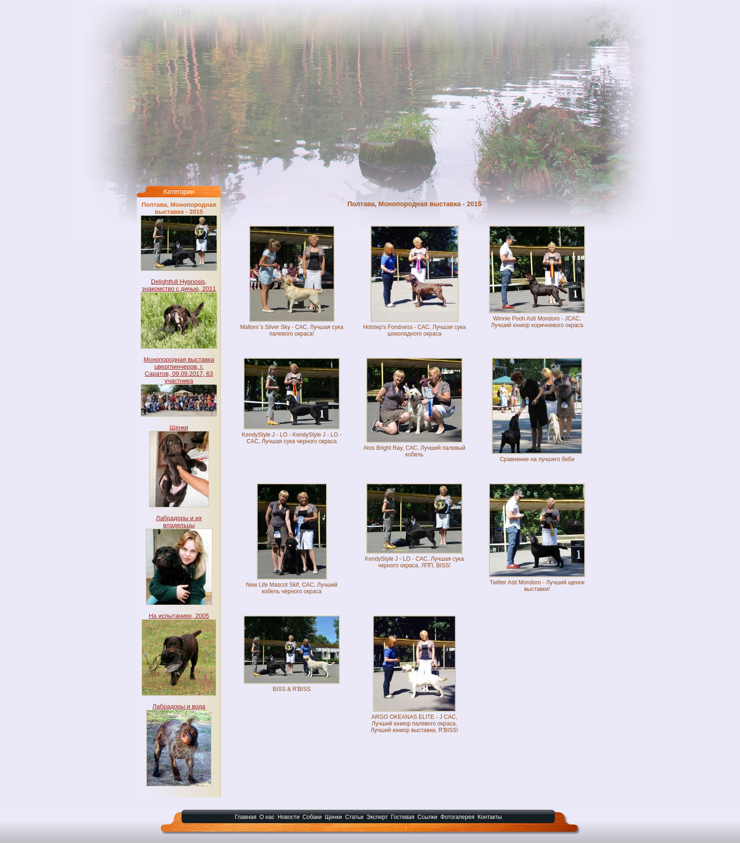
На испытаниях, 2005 (179, 615)
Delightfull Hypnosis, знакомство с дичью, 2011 (179, 285)
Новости (288, 817)
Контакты (490, 817)
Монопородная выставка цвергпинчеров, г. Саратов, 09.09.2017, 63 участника (178, 370)
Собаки (312, 817)
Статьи (354, 817)
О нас (267, 817)
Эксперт (377, 817)
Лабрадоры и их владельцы (179, 521)
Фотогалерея (457, 817)
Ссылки (427, 817)
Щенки (178, 427)
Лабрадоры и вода (178, 706)
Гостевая (402, 817)
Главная (246, 817)
